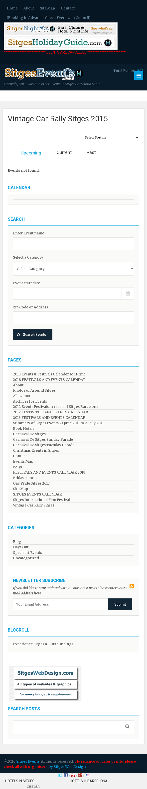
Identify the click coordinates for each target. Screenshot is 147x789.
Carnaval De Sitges (29, 434)
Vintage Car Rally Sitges (33, 505)
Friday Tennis (25, 478)
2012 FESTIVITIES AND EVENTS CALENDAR (50, 412)
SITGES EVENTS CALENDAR (37, 494)
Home (12, 8)
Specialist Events (27, 552)
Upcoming (31, 152)
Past (91, 152)
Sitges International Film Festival (41, 500)
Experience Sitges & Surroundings (43, 644)
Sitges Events (27, 761)
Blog (17, 541)
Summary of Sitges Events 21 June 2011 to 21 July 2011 (58, 423)
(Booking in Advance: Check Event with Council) (49, 17)
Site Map (47, 8)
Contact (68, 8)
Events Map (23, 461)
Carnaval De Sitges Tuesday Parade (43, 445)
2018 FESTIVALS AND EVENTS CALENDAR (49, 379)
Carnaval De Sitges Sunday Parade (43, 439)
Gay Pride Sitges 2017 (31, 483)
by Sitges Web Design (67, 766)
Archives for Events (30, 401)
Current (64, 152)
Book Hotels (23, 428)
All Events (21, 396)
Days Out (20, 547)
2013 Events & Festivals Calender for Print (49, 374)
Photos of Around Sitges (34, 390)
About (28, 8)
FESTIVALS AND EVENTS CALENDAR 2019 (49, 472)
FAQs (17, 467)
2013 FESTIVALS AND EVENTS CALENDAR (49, 417)
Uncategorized (26, 558)
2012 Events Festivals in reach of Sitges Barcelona (55, 406)
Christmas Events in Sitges (36, 450)
